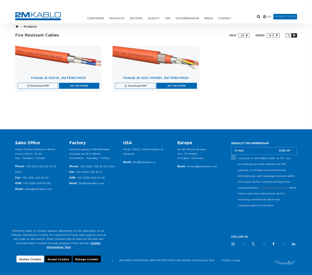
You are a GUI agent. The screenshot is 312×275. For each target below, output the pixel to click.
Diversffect (284, 262)
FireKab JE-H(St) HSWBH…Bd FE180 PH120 (156, 78)
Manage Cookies (86, 259)
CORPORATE (95, 18)
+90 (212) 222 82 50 (39, 166)
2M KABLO (38, 16)
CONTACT (224, 18)
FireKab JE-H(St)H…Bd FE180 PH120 (58, 78)
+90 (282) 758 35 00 (93, 166)
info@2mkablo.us (144, 162)
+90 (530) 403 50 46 (91, 177)
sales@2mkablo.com (38, 189)
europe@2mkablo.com (202, 166)
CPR (167, 18)
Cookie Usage (230, 260)
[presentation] (263, 218)
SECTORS (136, 18)
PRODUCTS (117, 18)
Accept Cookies (58, 259)
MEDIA (208, 18)
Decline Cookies (30, 259)
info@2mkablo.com (91, 183)
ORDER (260, 35)
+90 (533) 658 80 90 (37, 183)
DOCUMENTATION (187, 18)
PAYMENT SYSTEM (285, 16)
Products (30, 26)
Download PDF (39, 85)
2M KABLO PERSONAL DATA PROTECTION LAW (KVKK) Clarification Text (166, 260)
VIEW (232, 35)
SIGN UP (284, 150)
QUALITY (154, 18)
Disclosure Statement (273, 187)
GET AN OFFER (79, 85)
